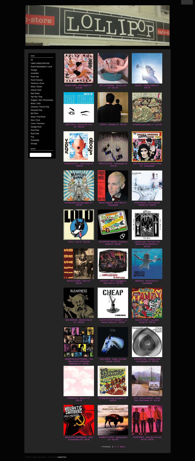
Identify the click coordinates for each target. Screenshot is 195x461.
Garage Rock (36, 127)
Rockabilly (35, 140)
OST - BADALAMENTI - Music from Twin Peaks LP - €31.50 (147, 399)
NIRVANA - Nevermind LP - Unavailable (147, 282)
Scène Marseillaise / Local (41, 67)
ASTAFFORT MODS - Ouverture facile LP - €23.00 (113, 243)
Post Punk (35, 130)
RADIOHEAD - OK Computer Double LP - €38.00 (147, 204)
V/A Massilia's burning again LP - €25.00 (78, 204)
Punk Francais (37, 80)
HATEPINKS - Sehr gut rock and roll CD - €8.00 (147, 438)
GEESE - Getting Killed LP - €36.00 (147, 86)
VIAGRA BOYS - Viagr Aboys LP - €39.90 (79, 164)
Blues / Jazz (36, 103)
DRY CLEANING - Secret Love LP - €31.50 (113, 86)
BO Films (34, 113)
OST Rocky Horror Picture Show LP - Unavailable (147, 164)
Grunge (34, 144)
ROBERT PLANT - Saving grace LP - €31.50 (113, 438)
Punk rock (35, 77)
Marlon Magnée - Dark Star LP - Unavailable (113, 204)
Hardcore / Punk (37, 83)
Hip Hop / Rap (36, 97)
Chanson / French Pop (40, 107)
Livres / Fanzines (38, 123)
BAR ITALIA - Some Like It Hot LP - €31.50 (79, 125)
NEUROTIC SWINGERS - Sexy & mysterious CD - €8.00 (79, 438)
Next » (123, 446)
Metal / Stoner (36, 87)
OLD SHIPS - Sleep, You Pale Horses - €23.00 (113, 360)
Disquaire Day (36, 110)
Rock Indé (35, 133)
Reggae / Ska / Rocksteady (42, 100)
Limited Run (61, 457)
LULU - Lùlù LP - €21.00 (79, 242)
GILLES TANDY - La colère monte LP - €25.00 (147, 321)
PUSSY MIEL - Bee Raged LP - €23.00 (79, 86)
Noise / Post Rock (38, 117)
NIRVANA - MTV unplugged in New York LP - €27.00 (113, 282)
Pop (32, 137)
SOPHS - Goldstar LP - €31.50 (113, 124)
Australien (35, 73)
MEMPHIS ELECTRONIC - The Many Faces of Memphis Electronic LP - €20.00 (79, 361)
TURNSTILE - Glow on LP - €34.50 (79, 399)
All (32, 60)
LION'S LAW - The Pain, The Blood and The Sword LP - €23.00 (147, 244)
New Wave (35, 93)
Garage (34, 70)
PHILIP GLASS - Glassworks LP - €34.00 (113, 164)
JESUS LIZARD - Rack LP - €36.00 (79, 282)
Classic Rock (36, 90)
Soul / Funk (35, 120)
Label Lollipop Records (40, 63)
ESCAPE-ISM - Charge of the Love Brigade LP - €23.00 (147, 360)
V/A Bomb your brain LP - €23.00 (147, 124)
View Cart (187, 2)
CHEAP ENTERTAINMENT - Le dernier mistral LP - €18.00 (113, 321)
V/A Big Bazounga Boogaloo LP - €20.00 (113, 399)
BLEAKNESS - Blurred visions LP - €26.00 (79, 321)
